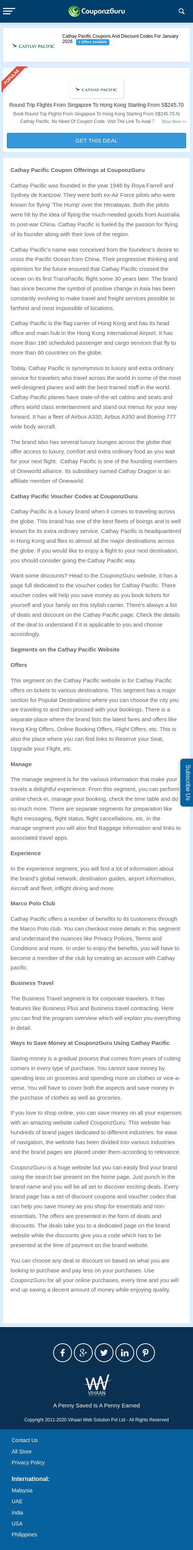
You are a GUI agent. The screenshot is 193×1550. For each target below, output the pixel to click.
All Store (22, 1452)
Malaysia (22, 1490)
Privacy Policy (28, 1462)
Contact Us (25, 1440)
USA (17, 1524)
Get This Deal (96, 140)
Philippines (24, 1535)
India (17, 1513)
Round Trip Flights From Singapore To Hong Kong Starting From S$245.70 (96, 105)
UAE (17, 1501)
